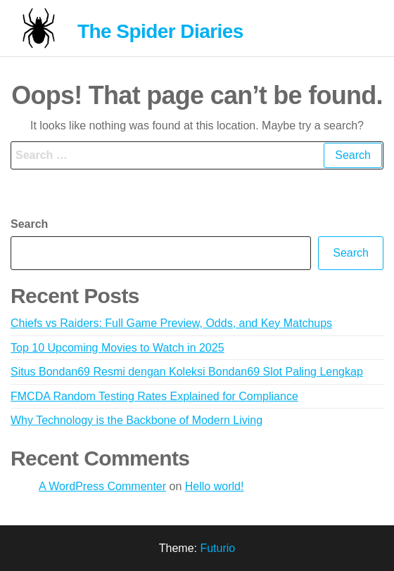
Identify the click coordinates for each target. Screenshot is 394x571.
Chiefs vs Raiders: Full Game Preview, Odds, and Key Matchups (171, 323)
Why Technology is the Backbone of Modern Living (136, 420)
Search (29, 224)
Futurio (217, 548)
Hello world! (214, 486)
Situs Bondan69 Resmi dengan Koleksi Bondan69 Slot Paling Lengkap (187, 372)
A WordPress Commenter (102, 486)
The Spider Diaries (160, 31)
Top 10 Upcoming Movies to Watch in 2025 (117, 348)
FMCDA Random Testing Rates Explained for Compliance (154, 396)
